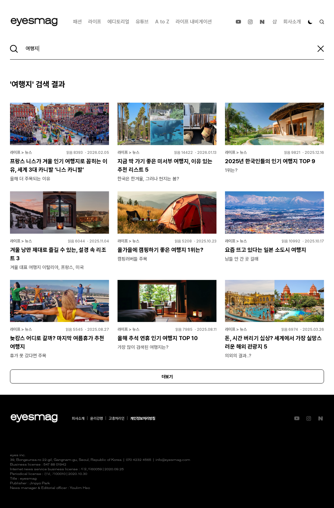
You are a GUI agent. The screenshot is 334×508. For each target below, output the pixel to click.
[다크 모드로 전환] (310, 22)
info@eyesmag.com (173, 460)
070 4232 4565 (138, 460)
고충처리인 (116, 418)
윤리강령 (96, 418)
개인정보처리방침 (142, 418)
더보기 (167, 376)
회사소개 (292, 22)
